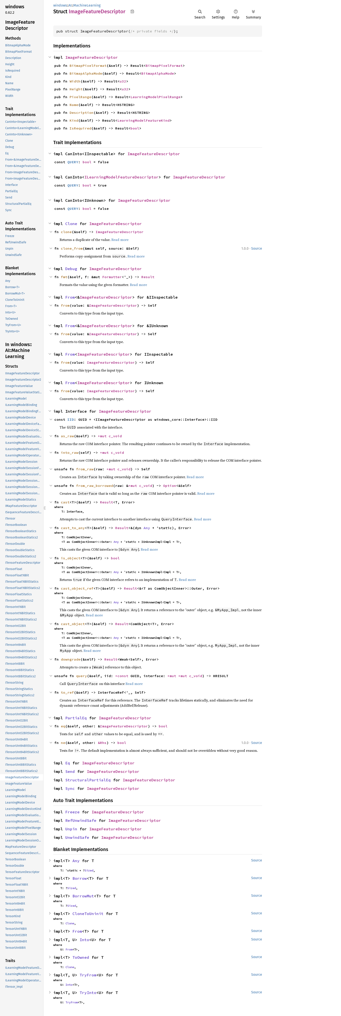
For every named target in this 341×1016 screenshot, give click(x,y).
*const (122, 676)
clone (66, 232)
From (70, 297)
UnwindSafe (77, 837)
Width (75, 81)
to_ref (67, 692)
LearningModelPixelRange (155, 97)
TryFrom (88, 974)
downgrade (70, 659)
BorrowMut (83, 895)
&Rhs (102, 742)
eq (63, 726)
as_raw (67, 436)
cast (65, 502)
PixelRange (80, 97)
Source (256, 248)
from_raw (85, 469)
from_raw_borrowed (94, 485)
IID (70, 419)
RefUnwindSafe (80, 820)
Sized (89, 870)
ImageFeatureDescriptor (91, 57)
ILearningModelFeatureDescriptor (121, 177)
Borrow (79, 878)
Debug (71, 268)
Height (76, 89)
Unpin (71, 828)
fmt (64, 277)
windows (60, 5)
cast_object (73, 624)
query (81, 676)
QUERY (72, 162)
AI (70, 5)
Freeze (72, 811)
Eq (67, 762)
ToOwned (80, 957)
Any (147, 528)
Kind (74, 120)
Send (70, 771)
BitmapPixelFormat (88, 65)
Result (147, 277)
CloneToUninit (88, 913)
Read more (120, 239)
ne (63, 742)
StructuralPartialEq (88, 779)
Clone (71, 223)
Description (82, 112)
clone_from (72, 248)
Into (84, 939)
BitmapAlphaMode (86, 73)
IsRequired (80, 128)
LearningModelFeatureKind (143, 120)
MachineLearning (86, 5)
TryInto (88, 992)
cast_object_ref (77, 588)
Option (169, 485)
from (65, 305)
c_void (115, 436)
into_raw (69, 452)
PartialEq (76, 717)
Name (74, 105)
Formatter (112, 277)
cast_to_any (73, 528)
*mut (103, 436)
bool (134, 128)
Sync (70, 788)
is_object (70, 558)
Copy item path (132, 11)
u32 (123, 81)
